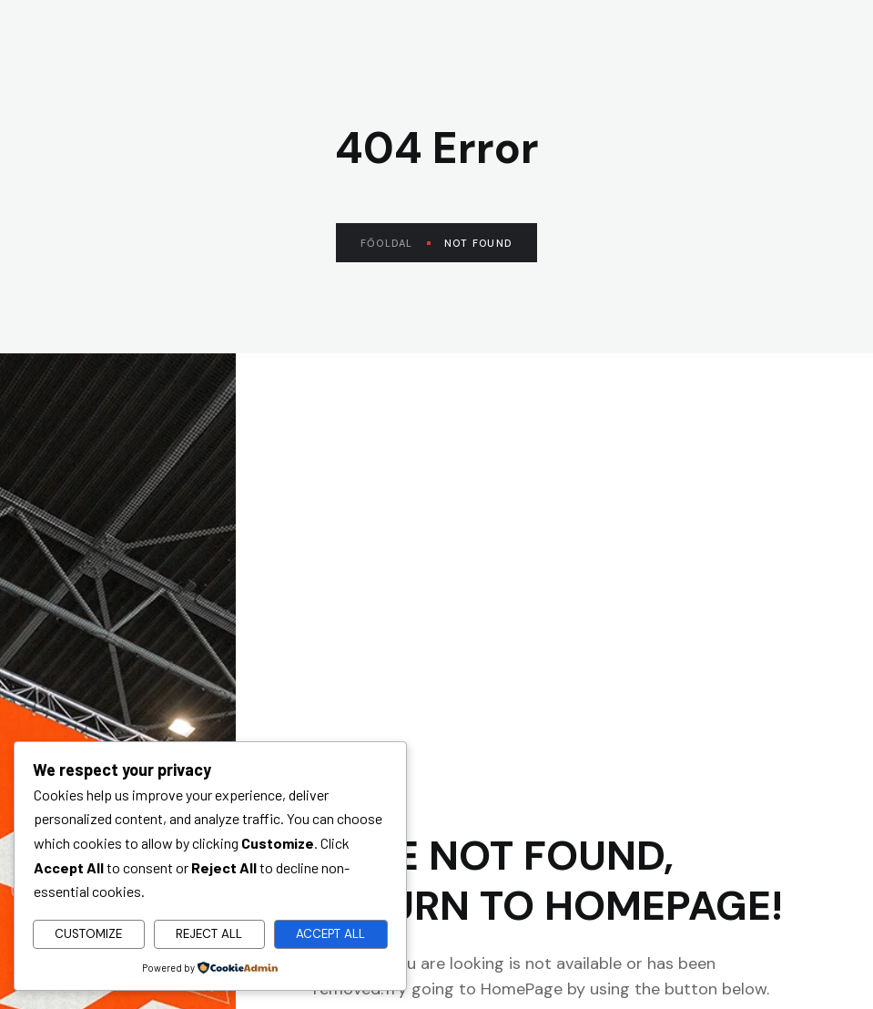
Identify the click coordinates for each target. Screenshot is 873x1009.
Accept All (330, 934)
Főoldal (395, 243)
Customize (88, 934)
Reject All (209, 934)
